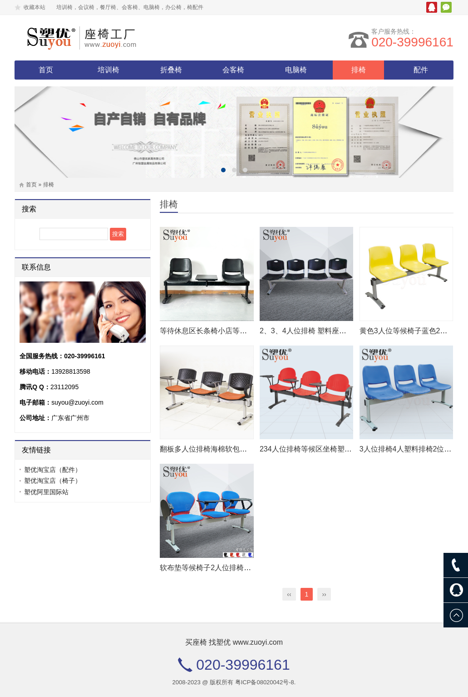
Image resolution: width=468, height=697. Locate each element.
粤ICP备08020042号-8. (265, 682)
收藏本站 (34, 7)
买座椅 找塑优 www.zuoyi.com (234, 642)
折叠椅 (171, 70)
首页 (46, 70)
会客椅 (233, 70)
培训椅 (108, 70)
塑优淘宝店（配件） (52, 469)
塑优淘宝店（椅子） (52, 480)
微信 (446, 7)
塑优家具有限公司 (94, 38)
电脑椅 (296, 70)
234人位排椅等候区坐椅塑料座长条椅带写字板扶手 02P (349, 449)
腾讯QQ (431, 7)
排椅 (358, 70)
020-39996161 (412, 42)
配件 (421, 70)
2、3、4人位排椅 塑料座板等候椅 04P (321, 331)
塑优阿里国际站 (46, 492)
